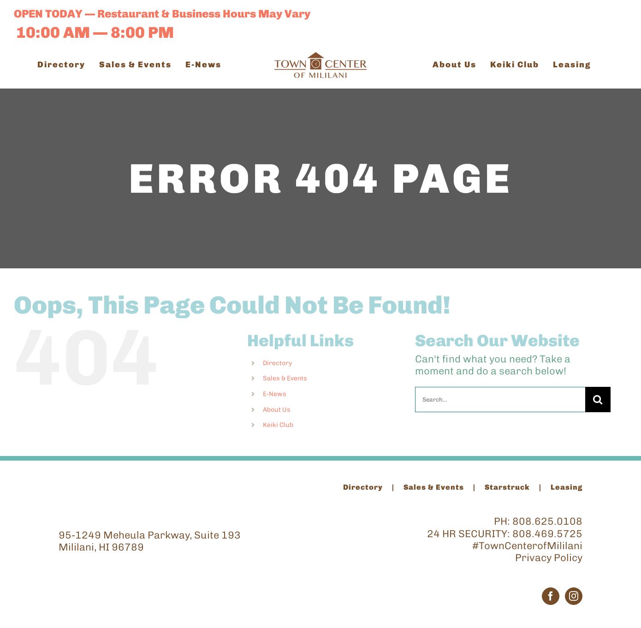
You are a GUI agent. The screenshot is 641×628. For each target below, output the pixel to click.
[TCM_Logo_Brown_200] (320, 57)
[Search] (598, 399)
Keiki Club (278, 425)
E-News (274, 394)
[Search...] (500, 399)
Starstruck (507, 487)
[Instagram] (573, 596)
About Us (277, 410)
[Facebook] (550, 596)
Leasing (566, 487)
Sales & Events (285, 378)
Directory (277, 363)
